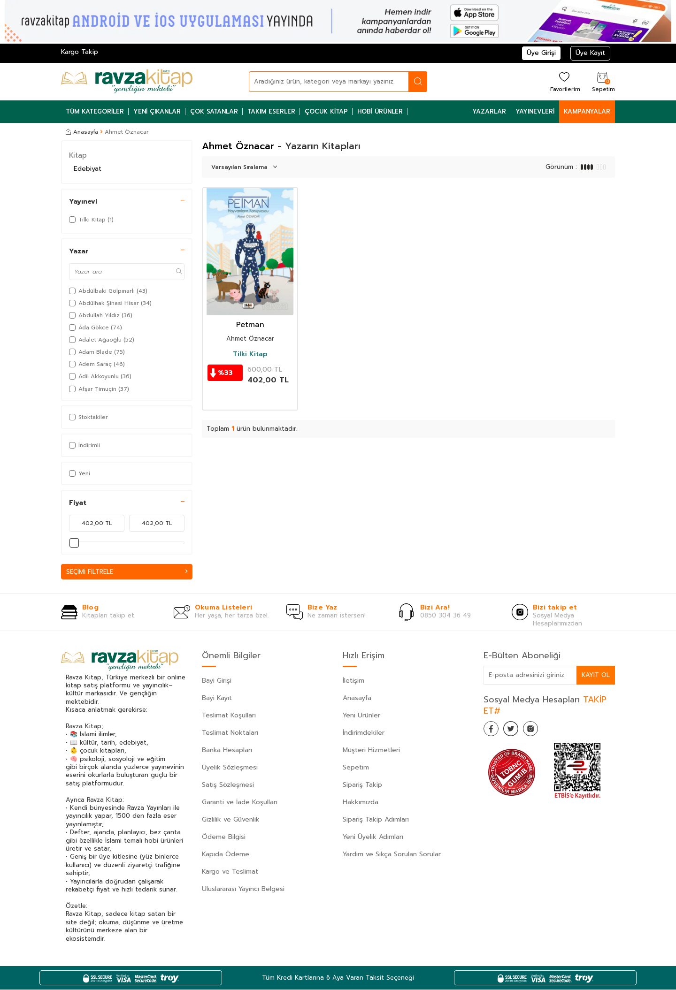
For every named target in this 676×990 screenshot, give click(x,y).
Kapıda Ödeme (225, 855)
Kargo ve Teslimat (230, 872)
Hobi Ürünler (380, 111)
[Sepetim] (602, 81)
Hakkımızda (360, 802)
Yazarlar (489, 111)
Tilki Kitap (250, 354)
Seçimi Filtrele (126, 572)
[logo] (126, 82)
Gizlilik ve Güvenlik (231, 820)
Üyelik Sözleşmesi (230, 768)
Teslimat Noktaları (230, 733)
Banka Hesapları (227, 750)
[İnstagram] (539, 731)
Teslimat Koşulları (229, 716)
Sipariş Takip (362, 785)
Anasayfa (82, 132)
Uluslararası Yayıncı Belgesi (243, 889)
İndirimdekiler (363, 733)
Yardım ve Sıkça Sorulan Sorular (392, 855)
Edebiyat (87, 169)
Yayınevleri (534, 111)
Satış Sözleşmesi (228, 785)
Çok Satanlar (214, 111)
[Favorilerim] (564, 81)
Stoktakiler (88, 417)
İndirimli (84, 445)
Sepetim (356, 768)
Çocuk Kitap (326, 111)
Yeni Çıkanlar (157, 111)
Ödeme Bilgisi (224, 837)
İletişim (353, 681)
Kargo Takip (79, 52)
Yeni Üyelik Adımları (373, 837)
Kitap (78, 155)
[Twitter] (516, 731)
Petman (250, 325)
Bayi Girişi (216, 681)
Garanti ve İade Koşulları (239, 802)
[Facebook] (493, 731)
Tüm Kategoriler (95, 111)
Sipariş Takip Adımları (376, 820)
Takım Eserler (271, 111)
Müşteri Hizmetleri (371, 750)
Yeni (79, 473)
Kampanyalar (587, 111)
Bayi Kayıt (217, 698)
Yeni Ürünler (361, 716)
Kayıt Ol (595, 675)
